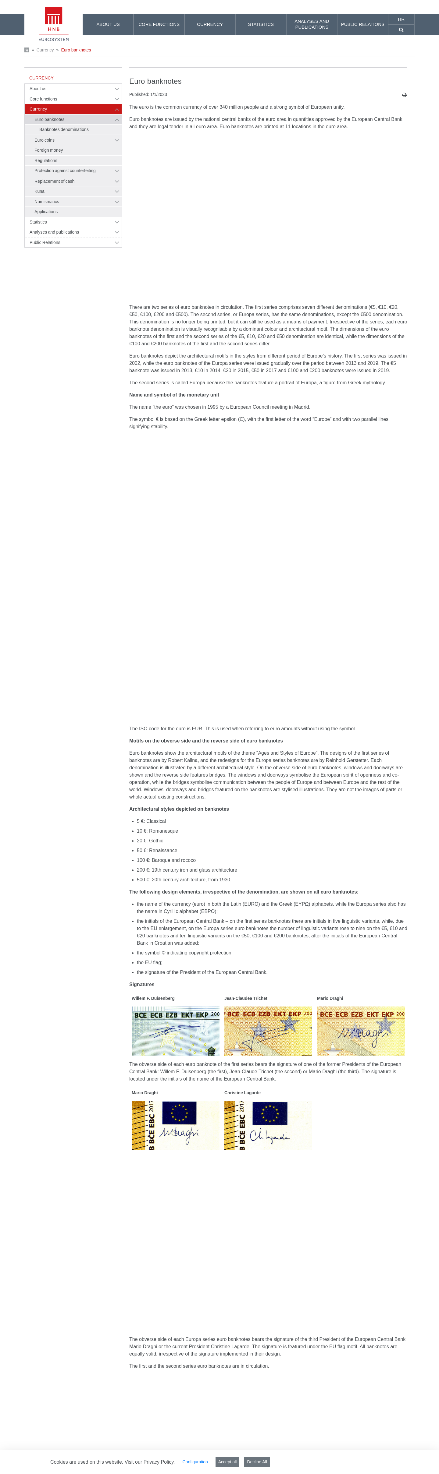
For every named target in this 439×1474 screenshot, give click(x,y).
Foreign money (48, 150)
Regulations (45, 160)
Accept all (227, 1461)
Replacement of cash (54, 181)
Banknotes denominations (64, 129)
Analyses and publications (54, 232)
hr (401, 19)
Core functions (43, 99)
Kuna (39, 191)
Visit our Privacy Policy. (150, 1462)
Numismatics (46, 201)
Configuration (195, 1461)
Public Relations (45, 242)
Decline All (257, 1461)
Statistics (38, 222)
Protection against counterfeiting (65, 170)
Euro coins (44, 140)
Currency (45, 50)
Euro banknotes (76, 50)
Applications (46, 211)
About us (38, 88)
